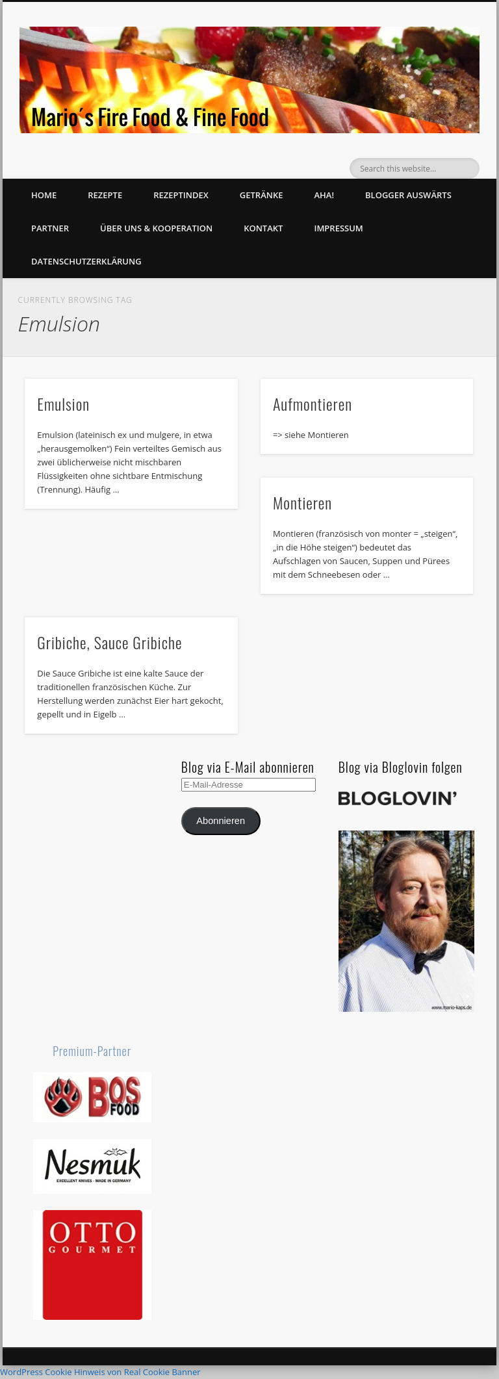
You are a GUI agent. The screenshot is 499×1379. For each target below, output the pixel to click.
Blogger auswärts (408, 195)
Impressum (338, 228)
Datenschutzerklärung (86, 261)
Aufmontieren (312, 403)
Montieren (302, 502)
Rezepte (105, 195)
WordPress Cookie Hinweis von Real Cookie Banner (100, 1372)
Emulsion (63, 403)
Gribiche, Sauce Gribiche (109, 642)
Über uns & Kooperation (156, 228)
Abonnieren (220, 821)
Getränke (261, 195)
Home (44, 195)
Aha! (324, 195)
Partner (50, 228)
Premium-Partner (92, 1050)
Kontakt (263, 228)
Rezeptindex (181, 195)
